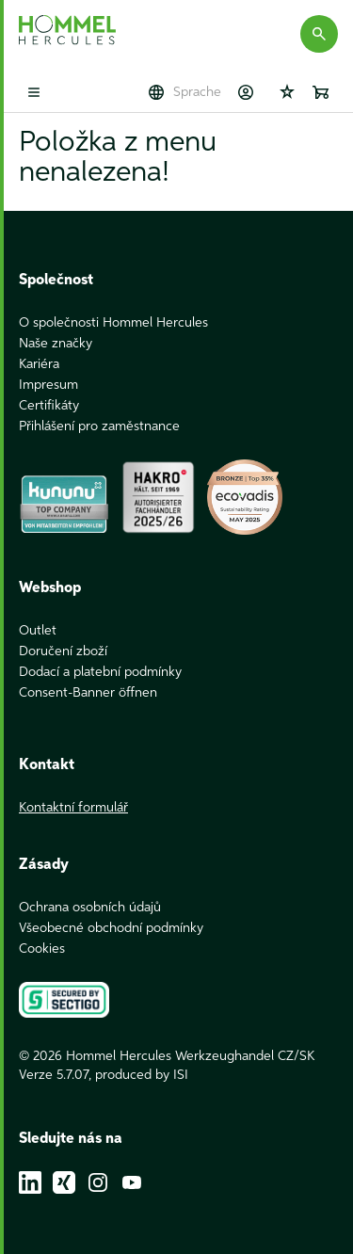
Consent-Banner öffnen (88, 692)
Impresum (48, 385)
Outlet (37, 630)
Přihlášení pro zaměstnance (99, 426)
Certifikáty (49, 405)
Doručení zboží (63, 651)
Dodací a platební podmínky (100, 672)
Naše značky (55, 343)
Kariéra (39, 364)
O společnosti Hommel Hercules (113, 323)
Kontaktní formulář (73, 807)
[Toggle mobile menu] (33, 92)
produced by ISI (141, 1075)
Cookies (42, 949)
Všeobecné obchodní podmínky (111, 928)
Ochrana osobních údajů (90, 907)
